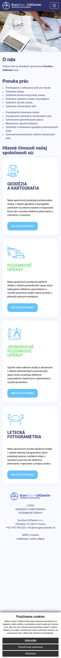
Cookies (34, 535)
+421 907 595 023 (16, 527)
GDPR (25, 535)
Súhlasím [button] (30, 640)
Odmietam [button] (30, 653)
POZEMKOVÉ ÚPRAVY (31, 512)
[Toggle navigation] (54, 5)
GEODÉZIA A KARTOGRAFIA (30, 509)
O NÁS (30, 505)
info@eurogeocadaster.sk (41, 527)
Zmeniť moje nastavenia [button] (30, 647)
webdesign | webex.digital (30, 538)
